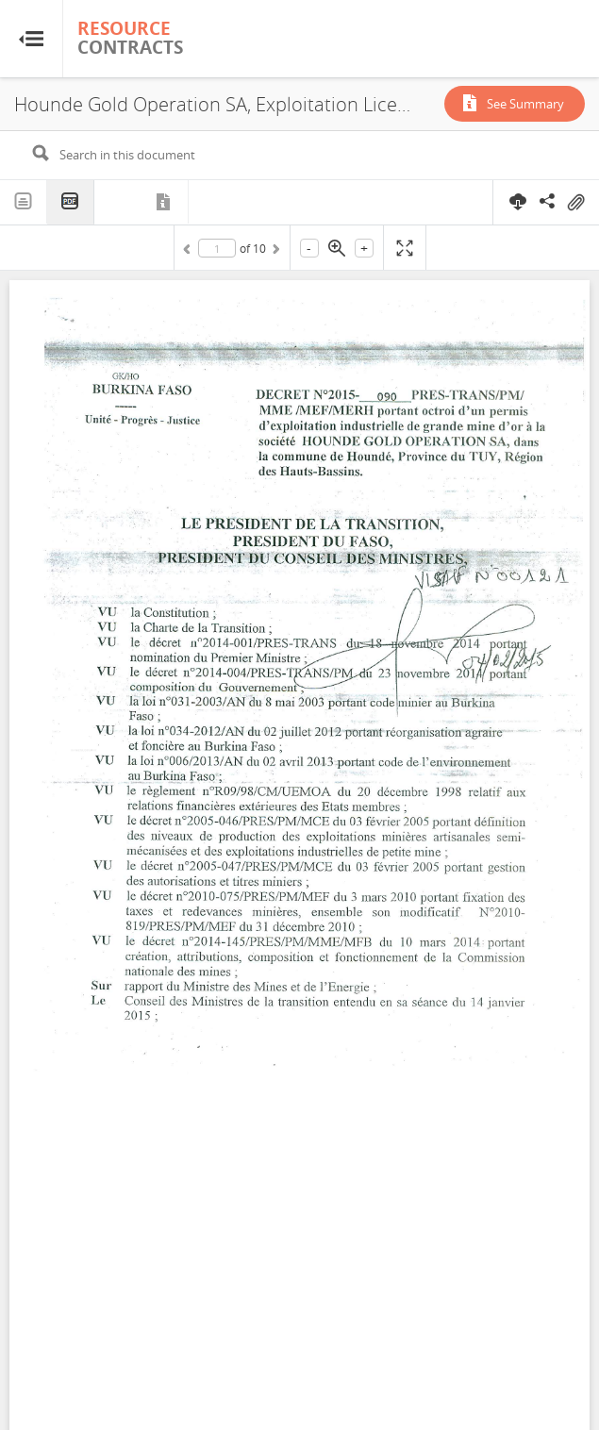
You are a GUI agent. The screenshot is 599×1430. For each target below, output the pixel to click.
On (575, 202)
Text (23, 202)
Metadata (165, 202)
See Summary (525, 103)
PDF (70, 202)
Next (274, 252)
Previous (189, 252)
